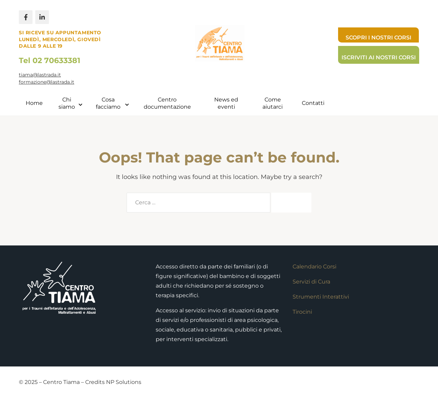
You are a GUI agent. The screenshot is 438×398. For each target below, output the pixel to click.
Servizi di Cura (311, 281)
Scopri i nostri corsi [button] (378, 37)
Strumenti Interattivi (321, 296)
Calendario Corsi (314, 266)
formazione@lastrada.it (46, 82)
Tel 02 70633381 (49, 60)
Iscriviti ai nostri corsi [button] (379, 57)
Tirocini (302, 312)
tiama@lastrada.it (40, 75)
